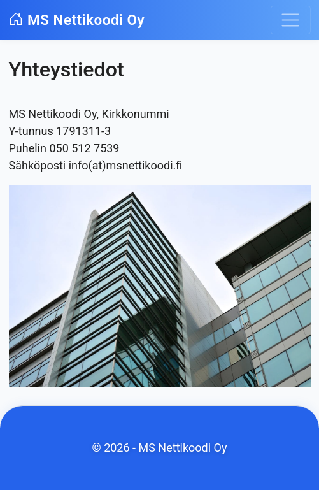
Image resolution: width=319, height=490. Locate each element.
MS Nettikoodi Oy (77, 19)
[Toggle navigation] (291, 20)
